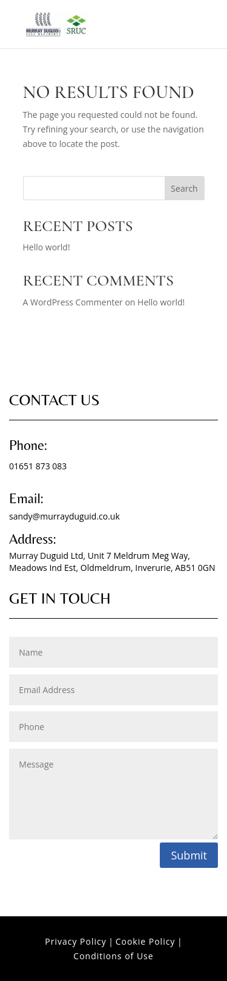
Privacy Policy (75, 941)
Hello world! (46, 247)
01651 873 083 (38, 466)
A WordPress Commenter (73, 302)
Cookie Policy (146, 941)
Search (184, 188)
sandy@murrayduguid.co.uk (64, 516)
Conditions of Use (113, 956)
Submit (189, 855)
